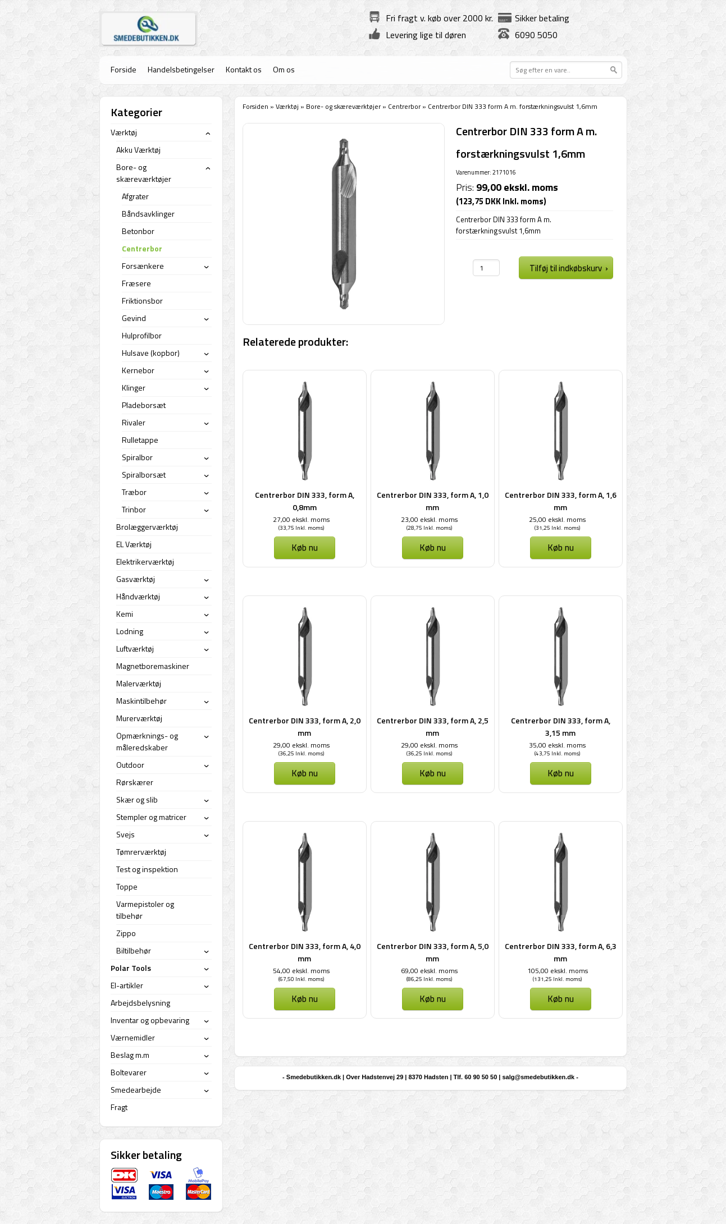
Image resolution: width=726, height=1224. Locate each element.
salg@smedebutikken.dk (538, 1077)
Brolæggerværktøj (147, 527)
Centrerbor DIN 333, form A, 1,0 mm (432, 501)
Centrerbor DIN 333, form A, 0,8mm (304, 501)
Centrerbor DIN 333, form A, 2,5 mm (432, 726)
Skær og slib (137, 799)
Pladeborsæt (144, 405)
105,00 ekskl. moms (557, 970)
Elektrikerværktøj (145, 561)
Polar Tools (131, 968)
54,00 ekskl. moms (301, 970)
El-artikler (127, 985)
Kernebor (138, 370)
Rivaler (133, 422)
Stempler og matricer (151, 817)
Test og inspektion (147, 869)
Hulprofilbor (142, 335)
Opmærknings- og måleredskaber (147, 741)
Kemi (124, 614)
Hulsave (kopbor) (151, 353)
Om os (284, 69)
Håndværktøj (138, 596)
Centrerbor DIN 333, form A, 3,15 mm (560, 726)
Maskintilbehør (141, 701)
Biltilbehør (133, 950)
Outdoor (130, 765)
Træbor (134, 492)
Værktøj (287, 106)
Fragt (119, 1107)
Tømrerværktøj (141, 852)
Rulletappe (140, 440)
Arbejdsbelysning (140, 1002)
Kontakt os (244, 69)
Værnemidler (133, 1037)
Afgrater (135, 196)
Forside (123, 69)
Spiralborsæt (144, 474)
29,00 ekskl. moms (301, 745)
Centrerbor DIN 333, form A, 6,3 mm (561, 952)
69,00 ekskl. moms (429, 970)
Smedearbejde (136, 1089)
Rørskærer (134, 782)
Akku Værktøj (138, 149)
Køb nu (304, 547)
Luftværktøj (135, 648)
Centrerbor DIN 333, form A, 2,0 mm (304, 726)
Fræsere (136, 283)
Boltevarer (129, 1072)
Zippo (126, 933)
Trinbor (134, 509)
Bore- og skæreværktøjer (343, 106)
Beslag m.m (130, 1055)
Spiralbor (137, 457)
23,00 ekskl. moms (429, 519)
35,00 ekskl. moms (557, 745)
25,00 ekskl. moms (557, 519)
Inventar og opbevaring (150, 1020)
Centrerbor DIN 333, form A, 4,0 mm (304, 952)
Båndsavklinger (148, 213)
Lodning (129, 631)
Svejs (125, 834)
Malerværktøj (138, 683)
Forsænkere (143, 266)
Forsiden (255, 106)
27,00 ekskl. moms (301, 519)
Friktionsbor (142, 300)
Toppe (127, 886)
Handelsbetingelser (181, 69)
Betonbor (138, 231)
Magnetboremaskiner (152, 666)
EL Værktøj (134, 544)
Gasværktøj (135, 579)
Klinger (133, 387)
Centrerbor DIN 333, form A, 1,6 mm (561, 501)
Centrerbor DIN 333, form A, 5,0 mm (432, 952)
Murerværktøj (139, 718)
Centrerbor (404, 106)
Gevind (134, 318)
